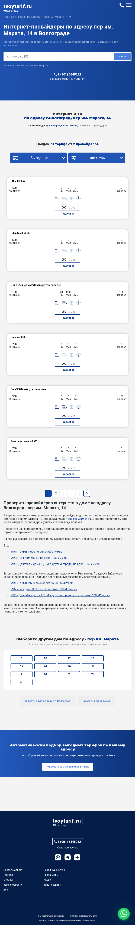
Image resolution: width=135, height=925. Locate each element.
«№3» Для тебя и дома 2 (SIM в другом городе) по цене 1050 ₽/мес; (55, 564)
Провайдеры (51, 874)
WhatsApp (58, 857)
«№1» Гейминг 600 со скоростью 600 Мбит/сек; (42, 583)
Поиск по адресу (13, 870)
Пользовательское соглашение (51, 916)
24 (45, 666)
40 (21, 682)
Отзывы (8, 879)
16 (92, 658)
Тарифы (8, 874)
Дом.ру (83, 518)
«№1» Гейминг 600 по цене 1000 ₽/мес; (37, 551)
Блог (6, 889)
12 (21, 666)
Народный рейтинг (54, 870)
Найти (122, 56)
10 (45, 658)
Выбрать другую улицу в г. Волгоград (47, 701)
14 (45, 674)
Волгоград (11, 10)
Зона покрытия (52, 884)
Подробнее (67, 213)
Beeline (72, 518)
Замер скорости (13, 884)
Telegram (68, 857)
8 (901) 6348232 (69, 74)
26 (69, 666)
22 (69, 658)
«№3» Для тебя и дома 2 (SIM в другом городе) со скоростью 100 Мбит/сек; (61, 595)
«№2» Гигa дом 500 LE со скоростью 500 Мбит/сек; (44, 589)
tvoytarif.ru (18, 6)
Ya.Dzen (77, 857)
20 (92, 674)
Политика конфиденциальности (83, 916)
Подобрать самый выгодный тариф (68, 766)
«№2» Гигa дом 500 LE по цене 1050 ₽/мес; (39, 558)
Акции (47, 879)
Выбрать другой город (97, 701)
